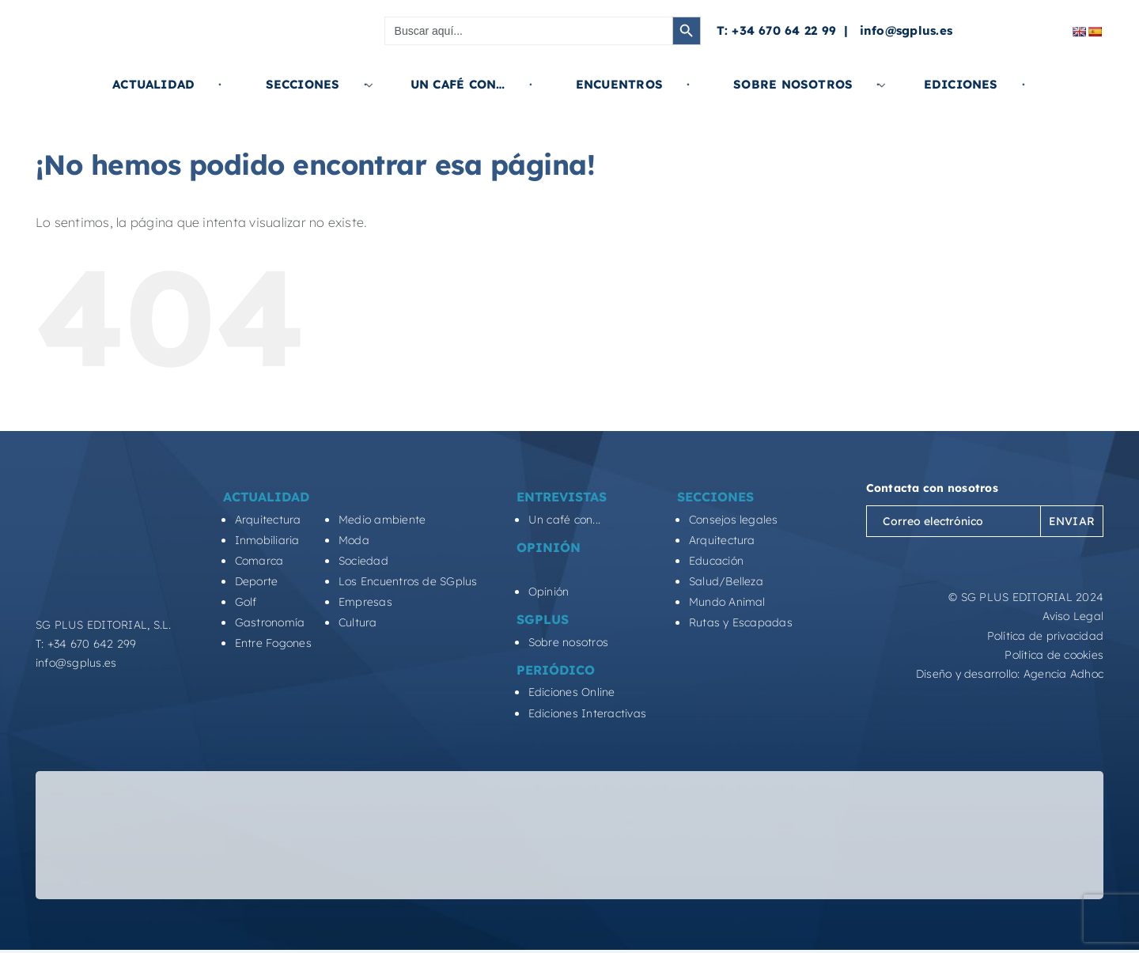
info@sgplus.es (906, 30)
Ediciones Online (571, 692)
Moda (354, 540)
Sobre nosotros (568, 642)
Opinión (549, 591)
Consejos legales (733, 519)
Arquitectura (268, 519)
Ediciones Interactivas (587, 713)
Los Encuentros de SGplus (408, 581)
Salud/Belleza (726, 581)
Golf (246, 602)
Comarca (259, 561)
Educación (716, 561)
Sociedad (363, 561)
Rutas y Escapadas (741, 622)
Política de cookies (1054, 655)
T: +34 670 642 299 (86, 644)
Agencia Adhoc (1063, 674)
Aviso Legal (1073, 616)
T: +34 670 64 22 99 (777, 30)
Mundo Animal (727, 602)
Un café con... (564, 519)
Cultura (358, 622)
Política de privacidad (1045, 636)
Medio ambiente (382, 519)
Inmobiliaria (267, 540)
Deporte (256, 581)
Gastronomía (270, 622)
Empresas (365, 602)
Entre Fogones (273, 643)
